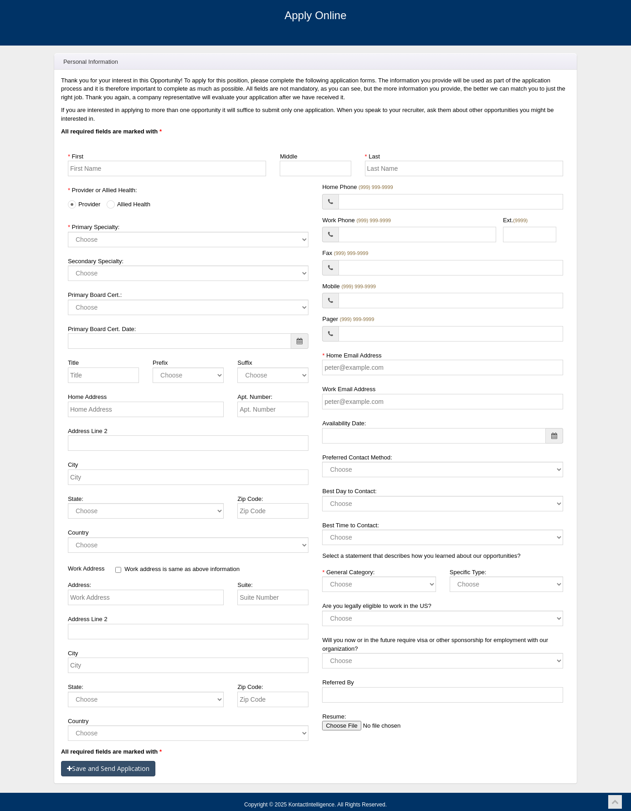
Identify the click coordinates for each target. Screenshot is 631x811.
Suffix (244, 362)
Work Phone (356, 220)
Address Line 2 (88, 431)
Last (372, 156)
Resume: (334, 716)
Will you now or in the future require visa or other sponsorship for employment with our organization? (435, 644)
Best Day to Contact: (349, 491)
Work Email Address (348, 389)
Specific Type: (468, 572)
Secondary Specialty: (95, 261)
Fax (345, 253)
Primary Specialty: (93, 227)
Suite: (244, 584)
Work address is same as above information (177, 569)
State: (75, 498)
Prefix (160, 362)
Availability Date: (344, 423)
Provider (84, 204)
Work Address (86, 568)
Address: (79, 584)
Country (78, 532)
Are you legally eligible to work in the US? (376, 605)
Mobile (348, 286)
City (73, 464)
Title (73, 362)
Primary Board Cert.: (95, 294)
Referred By (338, 682)
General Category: (348, 572)
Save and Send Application (108, 768)
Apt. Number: (254, 396)
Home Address (87, 396)
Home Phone (357, 187)
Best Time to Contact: (350, 525)
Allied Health (128, 204)
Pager (348, 319)
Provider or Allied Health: (102, 190)
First (75, 156)
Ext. (515, 220)
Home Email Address (351, 355)
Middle (288, 156)
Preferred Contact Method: (357, 457)
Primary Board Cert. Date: (102, 329)
